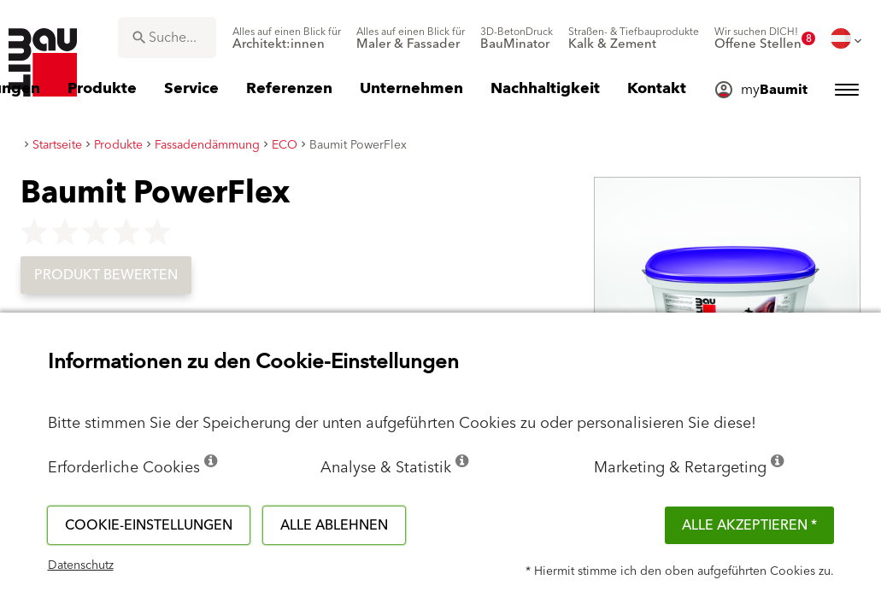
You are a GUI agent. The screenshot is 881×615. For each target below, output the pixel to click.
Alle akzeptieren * (749, 525)
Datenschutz (81, 565)
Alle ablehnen (334, 525)
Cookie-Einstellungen (148, 525)
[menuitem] (287, 38)
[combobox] (167, 37)
